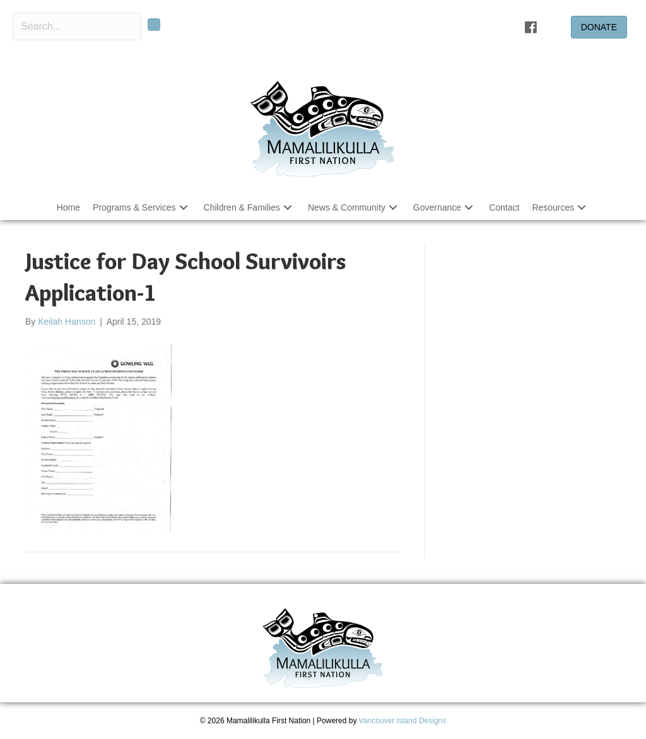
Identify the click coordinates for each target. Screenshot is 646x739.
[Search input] (77, 26)
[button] (154, 24)
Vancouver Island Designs (403, 720)
